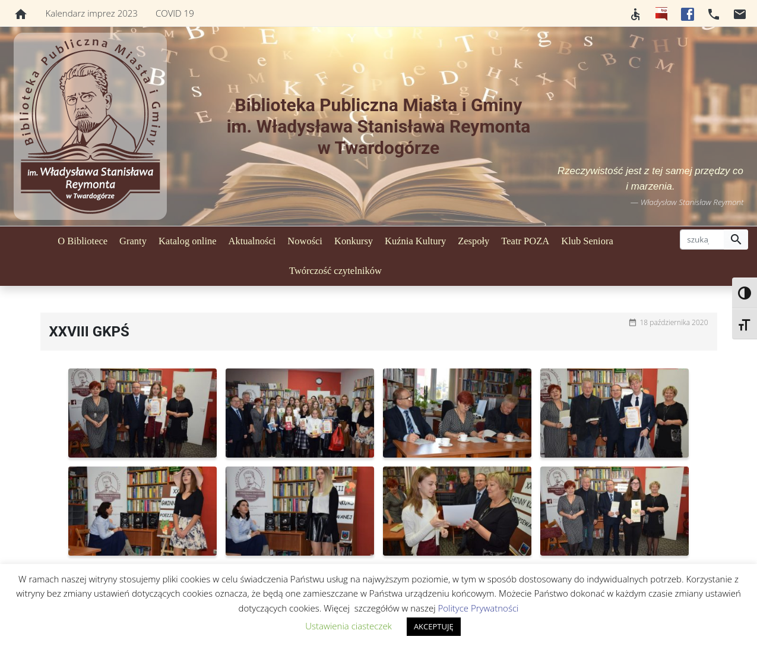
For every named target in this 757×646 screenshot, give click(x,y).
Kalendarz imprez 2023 (92, 13)
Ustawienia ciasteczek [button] (348, 626)
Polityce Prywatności (478, 608)
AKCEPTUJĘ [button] (434, 626)
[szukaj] (702, 239)
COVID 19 (175, 13)
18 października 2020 (674, 322)
